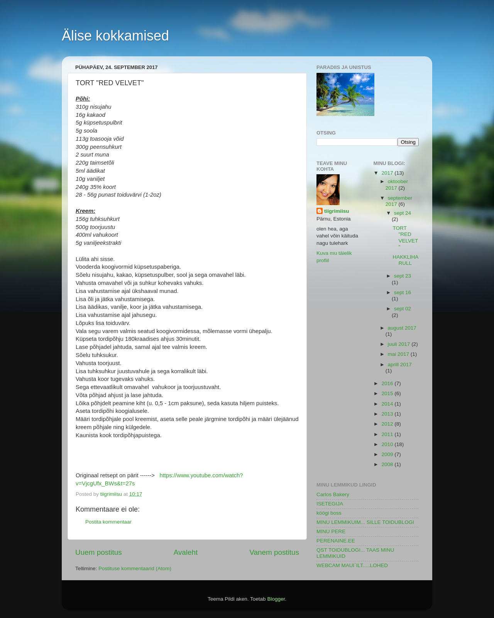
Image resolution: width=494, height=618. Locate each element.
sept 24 (402, 213)
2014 (387, 404)
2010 (387, 444)
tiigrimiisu (336, 211)
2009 (387, 454)
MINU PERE (330, 531)
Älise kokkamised (115, 36)
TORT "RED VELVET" (405, 237)
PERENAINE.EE (335, 541)
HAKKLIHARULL (405, 260)
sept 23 (402, 276)
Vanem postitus (274, 552)
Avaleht (186, 552)
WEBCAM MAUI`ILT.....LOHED (352, 565)
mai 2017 (399, 354)
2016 (387, 383)
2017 (387, 173)
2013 (387, 414)
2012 (387, 424)
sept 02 (402, 309)
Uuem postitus (98, 552)
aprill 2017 (400, 364)
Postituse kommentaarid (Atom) (134, 568)
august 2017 (402, 328)
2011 (387, 434)
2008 (387, 464)
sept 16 (402, 292)
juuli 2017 (400, 344)
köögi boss (329, 513)
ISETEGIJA (329, 504)
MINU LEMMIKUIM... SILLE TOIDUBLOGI (365, 522)
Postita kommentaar (108, 522)
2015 (387, 393)
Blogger (276, 599)
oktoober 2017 (397, 184)
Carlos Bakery (332, 494)
